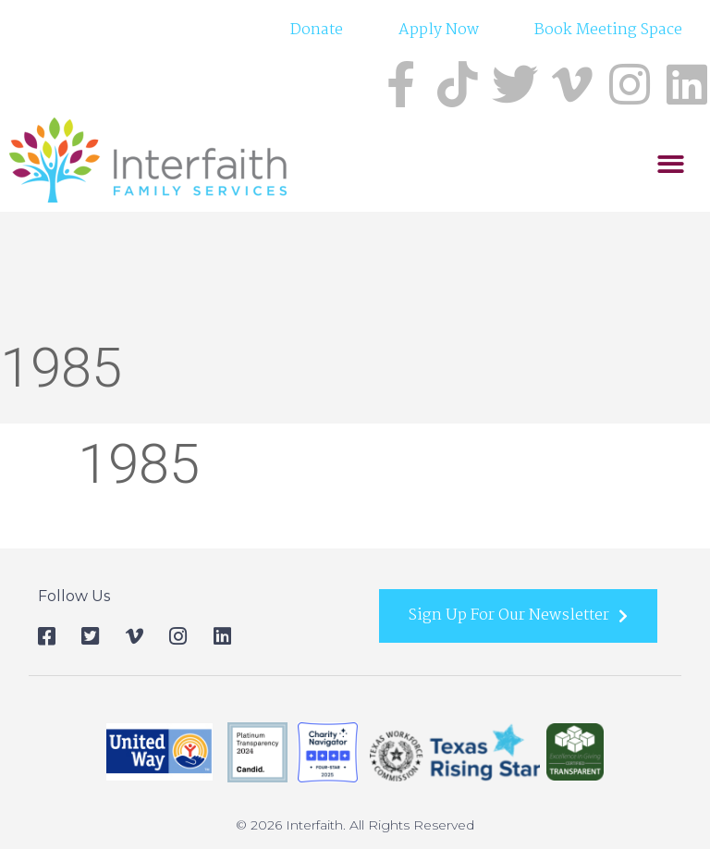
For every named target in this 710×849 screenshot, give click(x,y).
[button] (670, 165)
